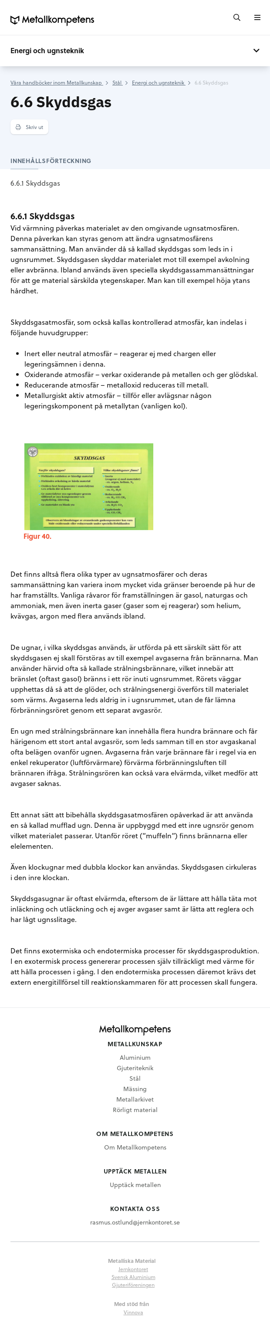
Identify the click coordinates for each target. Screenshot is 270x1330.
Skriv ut (29, 127)
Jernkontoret (133, 1269)
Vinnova (133, 1312)
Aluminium (135, 1057)
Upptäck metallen (135, 1184)
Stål (135, 1078)
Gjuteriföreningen (133, 1285)
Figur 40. (37, 536)
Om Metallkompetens (135, 1147)
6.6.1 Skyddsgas (35, 183)
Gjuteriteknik (135, 1067)
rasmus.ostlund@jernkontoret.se (135, 1222)
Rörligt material (135, 1109)
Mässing (135, 1088)
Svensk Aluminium (133, 1277)
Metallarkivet (135, 1099)
